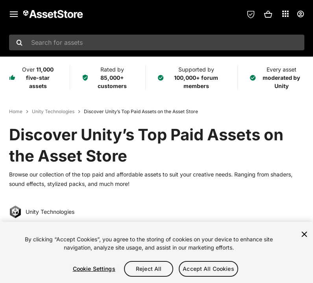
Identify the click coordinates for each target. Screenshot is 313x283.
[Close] (304, 234)
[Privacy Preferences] (251, 14)
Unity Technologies (53, 111)
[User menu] (300, 14)
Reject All (148, 268)
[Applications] (285, 13)
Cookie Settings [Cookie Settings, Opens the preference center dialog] (94, 268)
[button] (268, 14)
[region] (156, 252)
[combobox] (156, 42)
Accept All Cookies (208, 268)
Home (15, 111)
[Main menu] (14, 14)
